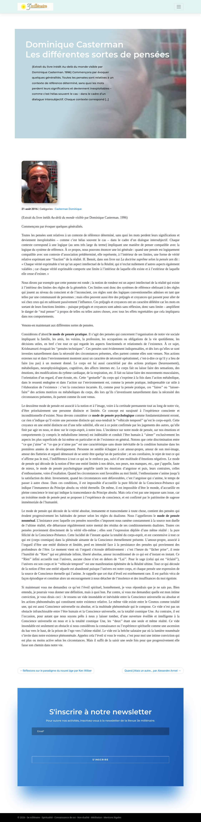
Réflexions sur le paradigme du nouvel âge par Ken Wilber (57, 670)
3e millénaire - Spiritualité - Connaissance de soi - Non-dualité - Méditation (64, 817)
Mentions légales (112, 817)
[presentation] (59, 746)
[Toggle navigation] (179, 6)
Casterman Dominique (68, 209)
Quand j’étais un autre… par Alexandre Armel (151, 670)
